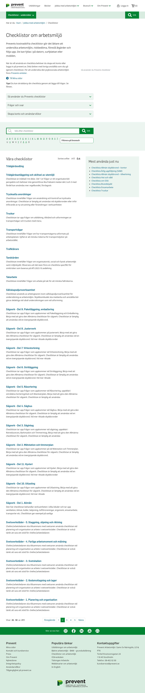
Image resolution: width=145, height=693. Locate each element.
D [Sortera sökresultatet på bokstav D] (15, 138)
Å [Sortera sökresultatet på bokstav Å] (23, 142)
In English (56, 667)
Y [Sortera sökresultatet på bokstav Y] (18, 142)
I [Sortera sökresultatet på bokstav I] (28, 138)
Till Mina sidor (16, 78)
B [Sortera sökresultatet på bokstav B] (9, 138)
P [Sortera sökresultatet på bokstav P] (46, 138)
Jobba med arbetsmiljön (34, 23)
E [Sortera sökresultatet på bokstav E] (17, 138)
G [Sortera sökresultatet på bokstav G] (23, 138)
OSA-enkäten (57, 657)
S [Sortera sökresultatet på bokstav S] (54, 138)
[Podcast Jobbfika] (97, 631)
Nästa (81, 620)
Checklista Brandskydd (103, 184)
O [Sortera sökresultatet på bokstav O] (44, 138)
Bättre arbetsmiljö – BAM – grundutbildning (71, 650)
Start (18, 23)
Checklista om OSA (101, 180)
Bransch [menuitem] (88, 5)
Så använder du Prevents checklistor (27, 96)
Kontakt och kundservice (17, 650)
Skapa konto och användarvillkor (24, 113)
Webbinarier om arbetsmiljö (64, 663)
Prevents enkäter (19, 73)
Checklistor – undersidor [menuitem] (21, 15)
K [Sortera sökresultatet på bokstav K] (32, 138)
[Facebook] (74, 631)
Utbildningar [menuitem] (34, 5)
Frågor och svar (16, 105)
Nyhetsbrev (11, 660)
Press (8, 654)
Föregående (49, 620)
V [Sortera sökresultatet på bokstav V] (10, 142)
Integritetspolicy (13, 663)
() (134, 5)
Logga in (122, 5)
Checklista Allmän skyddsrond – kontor (110, 167)
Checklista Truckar (101, 190)
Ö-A (78, 158)
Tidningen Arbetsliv (60, 660)
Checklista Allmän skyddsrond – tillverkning (112, 174)
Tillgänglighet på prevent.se (18, 670)
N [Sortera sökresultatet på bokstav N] (41, 138)
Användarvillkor (13, 667)
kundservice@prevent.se (108, 663)
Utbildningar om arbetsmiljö (64, 647)
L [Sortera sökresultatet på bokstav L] (35, 138)
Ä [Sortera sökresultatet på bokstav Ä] (26, 142)
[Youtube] (89, 631)
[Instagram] (66, 631)
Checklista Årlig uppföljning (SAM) (108, 171)
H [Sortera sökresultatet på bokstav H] (26, 138)
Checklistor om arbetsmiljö (64, 654)
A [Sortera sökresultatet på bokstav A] (7, 138)
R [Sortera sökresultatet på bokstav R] (52, 138)
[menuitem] (15, 6)
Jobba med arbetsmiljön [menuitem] (67, 5)
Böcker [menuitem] (47, 5)
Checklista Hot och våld (103, 177)
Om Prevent (11, 657)
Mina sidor (11, 647)
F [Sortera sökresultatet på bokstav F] (20, 138)
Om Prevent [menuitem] (104, 5)
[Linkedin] (81, 631)
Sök (132, 15)
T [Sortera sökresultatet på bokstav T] (57, 138)
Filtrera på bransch (71, 140)
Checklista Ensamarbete (103, 187)
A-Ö (73, 158)
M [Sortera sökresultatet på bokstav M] (38, 138)
